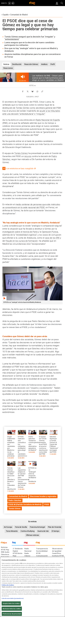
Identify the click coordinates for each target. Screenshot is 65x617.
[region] (32, 587)
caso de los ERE (52, 238)
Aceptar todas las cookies (11, 603)
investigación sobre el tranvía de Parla (20, 232)
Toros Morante (12, 531)
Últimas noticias (32, 535)
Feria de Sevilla (21, 527)
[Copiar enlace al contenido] (42, 91)
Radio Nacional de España (48, 120)
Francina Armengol (37, 527)
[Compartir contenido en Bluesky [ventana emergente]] (32, 91)
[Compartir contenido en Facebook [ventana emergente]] (22, 91)
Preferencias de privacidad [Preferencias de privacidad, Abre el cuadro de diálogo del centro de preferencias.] (12, 614)
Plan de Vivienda (54, 527)
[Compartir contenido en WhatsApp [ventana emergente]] (37, 91)
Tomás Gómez (21, 153)
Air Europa (8, 527)
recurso (27, 156)
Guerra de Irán (43, 531)
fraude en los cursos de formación (22, 241)
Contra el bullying (27, 531)
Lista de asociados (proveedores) (13, 598)
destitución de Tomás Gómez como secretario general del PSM (31, 108)
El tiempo (55, 531)
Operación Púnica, (50, 232)
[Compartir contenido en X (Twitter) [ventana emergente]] (27, 91)
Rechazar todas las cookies (12, 608)
